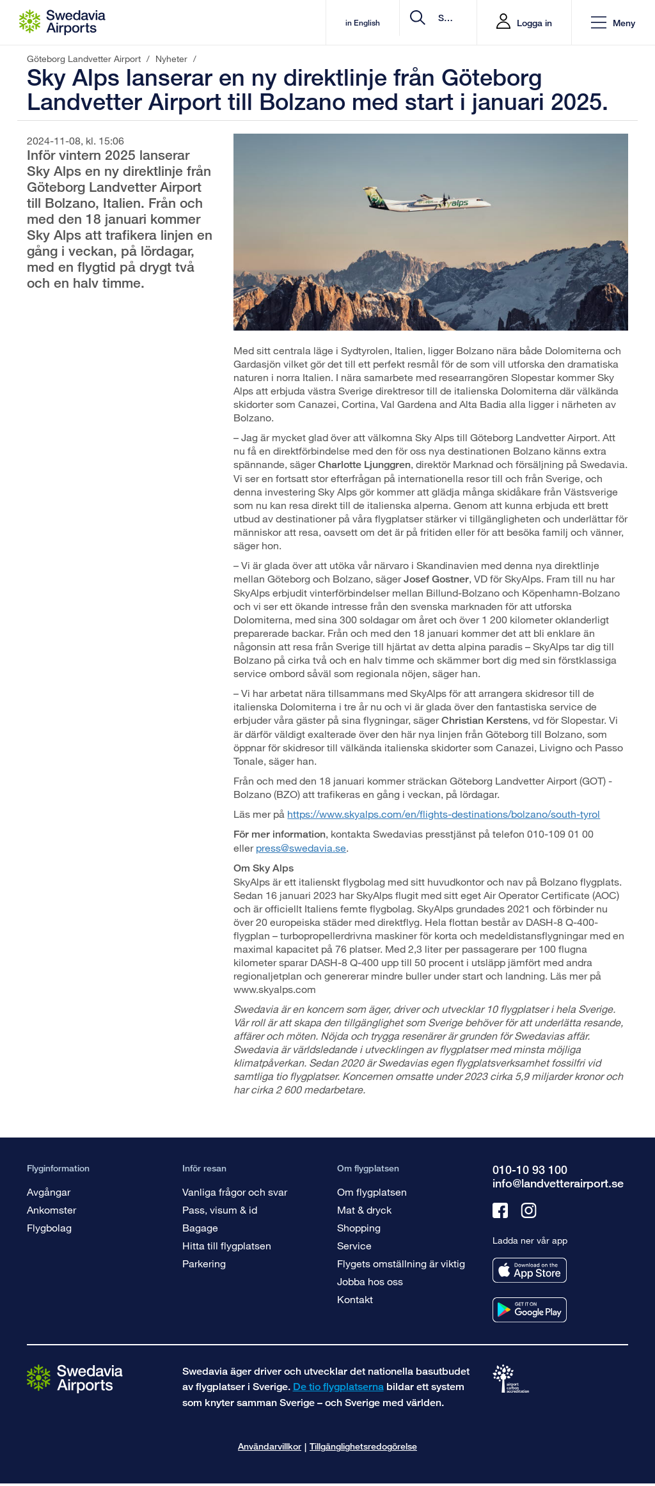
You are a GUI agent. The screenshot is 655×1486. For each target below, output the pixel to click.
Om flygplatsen (372, 1191)
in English (258, 22)
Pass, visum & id (219, 1209)
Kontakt (355, 1299)
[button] (613, 23)
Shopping (359, 1227)
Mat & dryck (364, 1209)
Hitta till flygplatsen (226, 1245)
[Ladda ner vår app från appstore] (530, 1270)
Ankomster (51, 1209)
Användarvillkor (269, 1446)
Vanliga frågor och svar (234, 1191)
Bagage (200, 1227)
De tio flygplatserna (338, 1386)
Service (354, 1245)
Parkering (204, 1263)
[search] (390, 22)
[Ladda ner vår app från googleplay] (530, 1310)
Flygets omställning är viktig (401, 1263)
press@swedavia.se (301, 847)
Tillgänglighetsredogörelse (363, 1446)
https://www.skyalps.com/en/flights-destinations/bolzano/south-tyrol (443, 814)
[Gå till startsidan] (75, 1378)
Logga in (534, 22)
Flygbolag (49, 1227)
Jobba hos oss (370, 1281)
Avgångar (48, 1191)
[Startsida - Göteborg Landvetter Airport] (62, 22)
